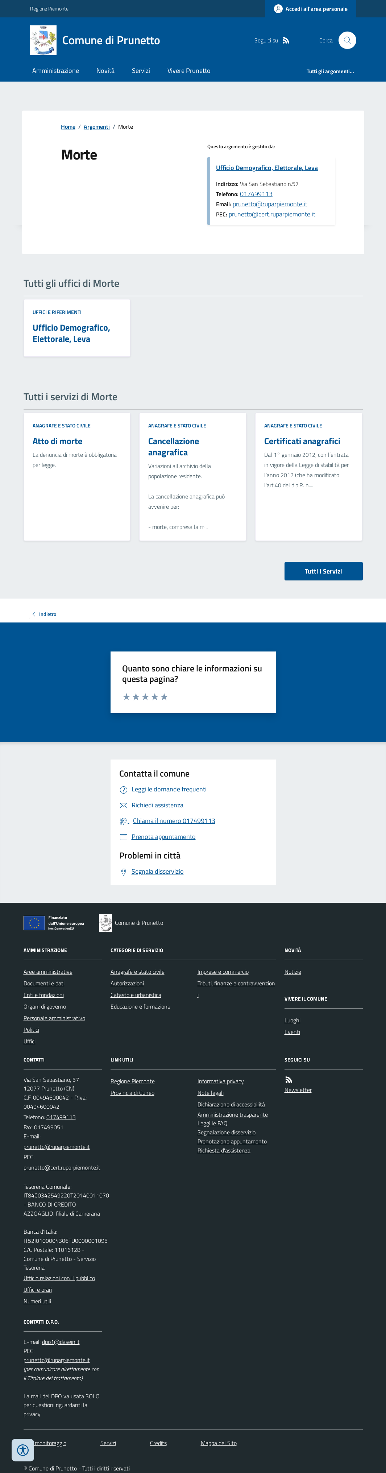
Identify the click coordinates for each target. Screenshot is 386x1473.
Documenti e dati (44, 983)
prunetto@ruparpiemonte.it (270, 204)
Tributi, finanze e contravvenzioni (236, 989)
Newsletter (298, 1089)
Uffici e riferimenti (57, 312)
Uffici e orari (38, 1289)
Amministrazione (55, 70)
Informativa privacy (221, 1081)
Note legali (211, 1092)
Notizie (293, 971)
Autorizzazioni (127, 983)
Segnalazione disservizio (227, 1132)
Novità (105, 70)
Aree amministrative (48, 971)
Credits (158, 1443)
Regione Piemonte (49, 8)
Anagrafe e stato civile (62, 425)
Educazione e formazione (140, 1006)
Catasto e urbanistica (136, 994)
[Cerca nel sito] (344, 40)
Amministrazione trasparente (233, 1114)
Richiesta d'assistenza (224, 1150)
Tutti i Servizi (323, 571)
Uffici (30, 1041)
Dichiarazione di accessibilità (231, 1104)
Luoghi (292, 1020)
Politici (31, 1029)
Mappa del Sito (219, 1443)
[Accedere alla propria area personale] (310, 8)
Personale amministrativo (54, 1018)
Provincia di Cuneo (132, 1092)
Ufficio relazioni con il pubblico (59, 1278)
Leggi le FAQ (213, 1123)
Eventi (292, 1031)
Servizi (141, 70)
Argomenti (97, 126)
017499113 (256, 194)
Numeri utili (37, 1301)
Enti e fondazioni (44, 994)
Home (68, 126)
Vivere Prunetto (189, 70)
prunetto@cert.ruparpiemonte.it (272, 214)
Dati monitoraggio (45, 1443)
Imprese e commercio (223, 971)
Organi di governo (45, 1006)
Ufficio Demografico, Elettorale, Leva (267, 168)
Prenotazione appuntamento (232, 1141)
